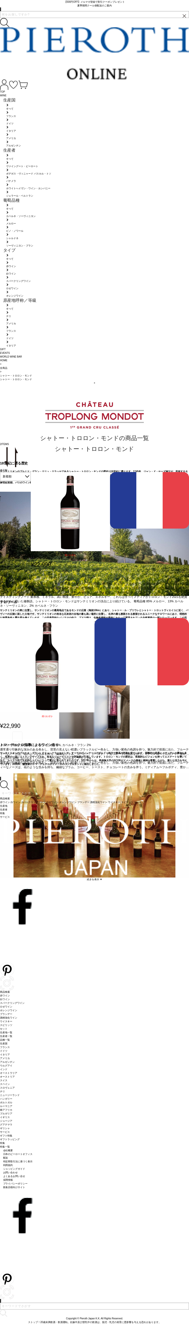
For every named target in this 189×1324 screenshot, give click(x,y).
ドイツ (3, 1051)
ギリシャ (5, 1128)
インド (3, 1069)
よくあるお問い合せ (14, 1176)
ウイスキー (6, 1021)
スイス (3, 1080)
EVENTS (5, 353)
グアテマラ (6, 1124)
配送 (5, 1157)
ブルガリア (6, 1113)
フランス (5, 1047)
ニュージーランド (10, 1095)
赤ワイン (5, 995)
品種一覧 (5, 1039)
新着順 (7, 476)
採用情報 (8, 1180)
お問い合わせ (10, 1172)
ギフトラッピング (10, 1139)
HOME (3, 360)
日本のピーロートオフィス (18, 1154)
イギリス (5, 1117)
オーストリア (7, 1076)
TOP (2, 91)
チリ (2, 1091)
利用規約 (8, 1165)
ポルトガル (6, 1102)
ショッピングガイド (14, 1168)
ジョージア (6, 1121)
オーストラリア (8, 1073)
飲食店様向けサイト (14, 1187)
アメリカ (5, 1058)
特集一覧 (5, 1146)
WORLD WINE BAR (11, 356)
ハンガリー (6, 1098)
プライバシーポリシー (15, 1183)
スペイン (5, 1084)
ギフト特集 (6, 1135)
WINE (3, 95)
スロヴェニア (7, 1087)
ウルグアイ (6, 1065)
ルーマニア (6, 1106)
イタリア (5, 1054)
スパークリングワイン (12, 1003)
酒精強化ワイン (8, 1017)
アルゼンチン (7, 1062)
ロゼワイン (6, 1006)
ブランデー (6, 1014)
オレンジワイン (8, 1010)
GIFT (3, 349)
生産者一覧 (6, 1036)
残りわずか (70, 555)
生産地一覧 (6, 1032)
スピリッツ (6, 1025)
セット (3, 1028)
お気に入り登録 (48, 575)
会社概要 (8, 1150)
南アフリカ (6, 1109)
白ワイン (5, 999)
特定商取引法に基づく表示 (18, 1161)
